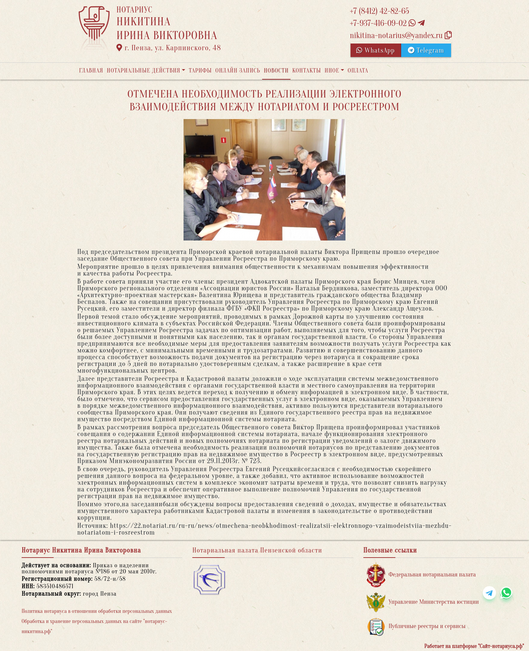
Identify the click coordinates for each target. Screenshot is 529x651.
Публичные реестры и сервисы (416, 626)
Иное (332, 70)
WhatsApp (375, 50)
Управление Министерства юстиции (423, 602)
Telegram (426, 50)
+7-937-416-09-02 (387, 23)
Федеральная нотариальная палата (421, 575)
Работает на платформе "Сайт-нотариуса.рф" (474, 646)
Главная (91, 70)
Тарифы (200, 70)
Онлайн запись (237, 70)
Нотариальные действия (143, 70)
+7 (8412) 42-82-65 (379, 11)
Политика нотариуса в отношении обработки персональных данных (97, 611)
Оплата (358, 70)
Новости (276, 70)
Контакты (306, 70)
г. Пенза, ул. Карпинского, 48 (168, 48)
